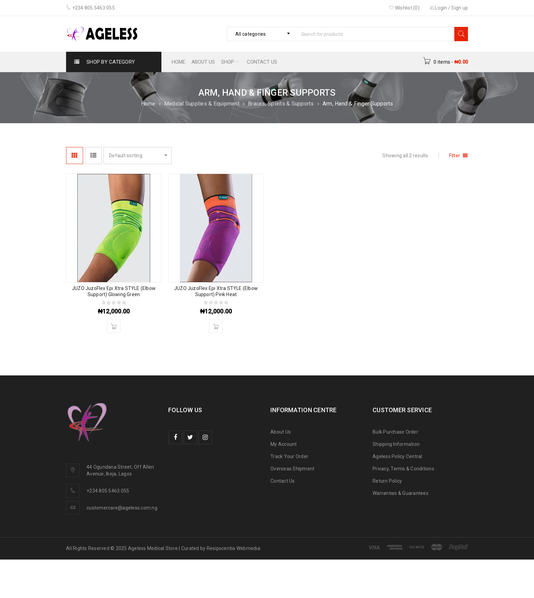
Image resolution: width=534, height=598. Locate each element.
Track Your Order (289, 456)
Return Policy (387, 481)
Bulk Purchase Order (395, 432)
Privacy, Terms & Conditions (403, 468)
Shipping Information (396, 444)
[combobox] (260, 34)
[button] (114, 326)
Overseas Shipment (292, 468)
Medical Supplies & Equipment (201, 103)
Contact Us (282, 481)
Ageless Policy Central (397, 456)
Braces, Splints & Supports (281, 103)
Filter (454, 155)
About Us (280, 432)
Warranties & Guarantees (400, 493)
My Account (283, 444)
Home (148, 103)
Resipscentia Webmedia (233, 548)
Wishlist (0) (404, 8)
